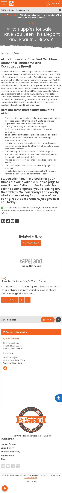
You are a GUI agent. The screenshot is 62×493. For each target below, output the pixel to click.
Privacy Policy (31, 481)
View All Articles (31, 243)
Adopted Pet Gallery (10, 451)
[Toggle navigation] (4, 3)
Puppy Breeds (7, 455)
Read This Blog (10, 299)
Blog (10, 15)
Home (3, 15)
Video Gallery (7, 448)
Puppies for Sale (8, 444)
